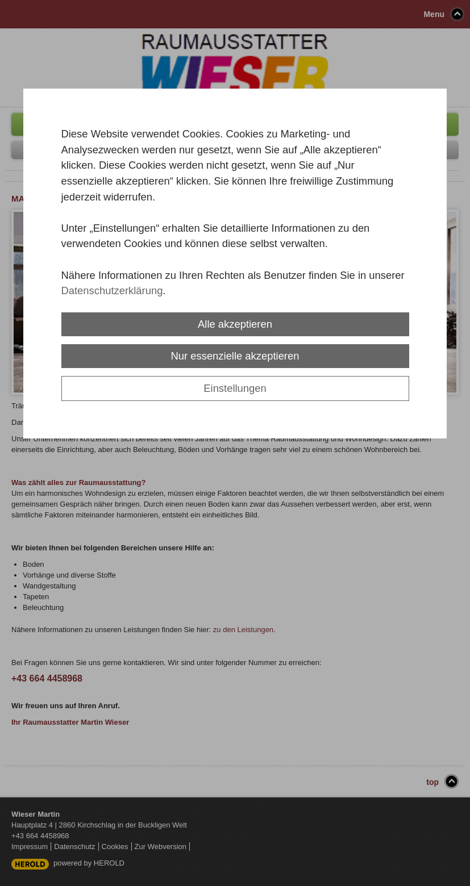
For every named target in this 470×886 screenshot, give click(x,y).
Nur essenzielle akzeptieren (235, 356)
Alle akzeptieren (235, 324)
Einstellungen (234, 388)
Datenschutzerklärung (112, 290)
